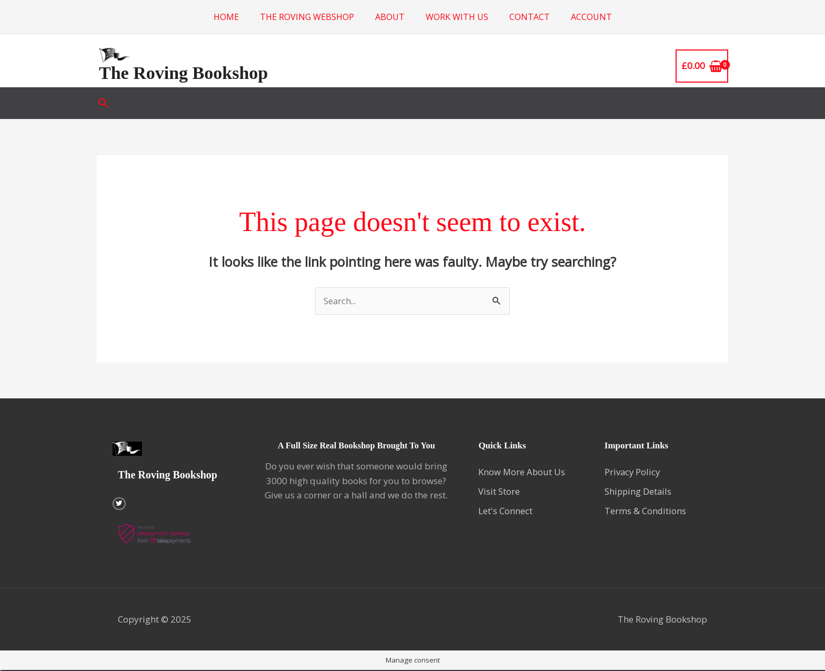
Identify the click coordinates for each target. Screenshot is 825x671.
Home (226, 17)
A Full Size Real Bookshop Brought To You (356, 446)
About (390, 17)
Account (591, 17)
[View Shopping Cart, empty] (702, 66)
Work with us (457, 17)
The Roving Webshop (307, 17)
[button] (103, 103)
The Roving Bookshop (183, 73)
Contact (529, 17)
